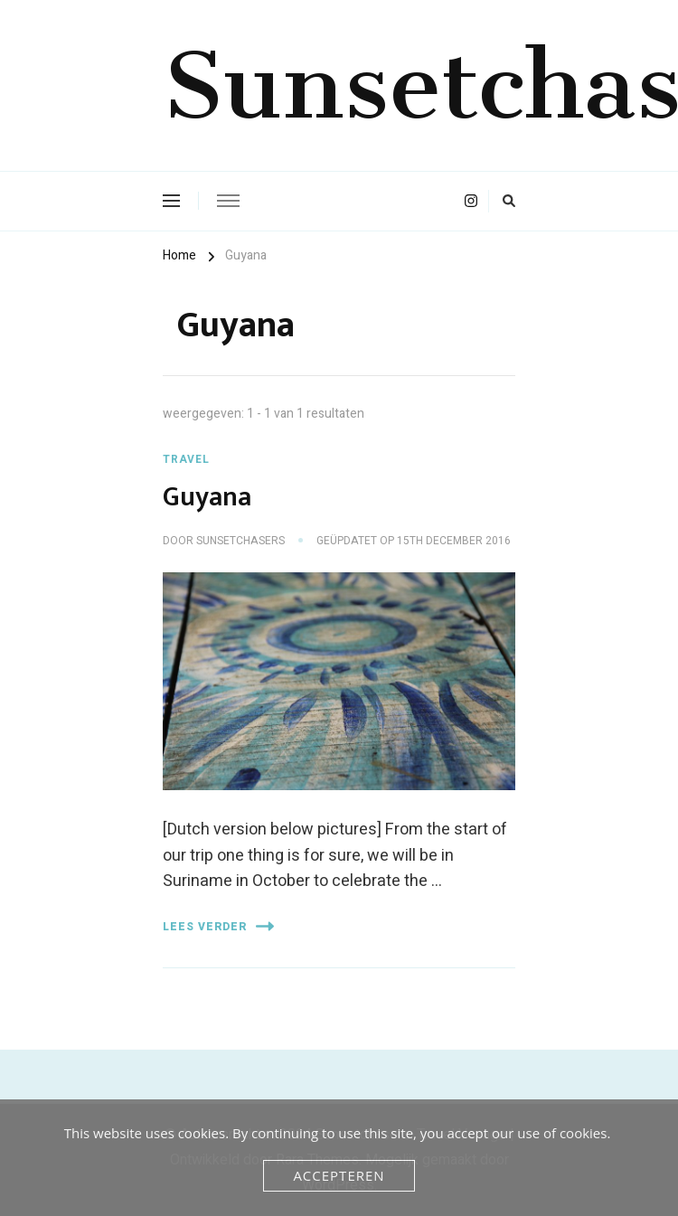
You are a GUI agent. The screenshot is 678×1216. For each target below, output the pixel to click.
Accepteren (338, 1175)
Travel (186, 459)
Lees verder (218, 926)
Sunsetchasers (240, 541)
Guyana (207, 497)
